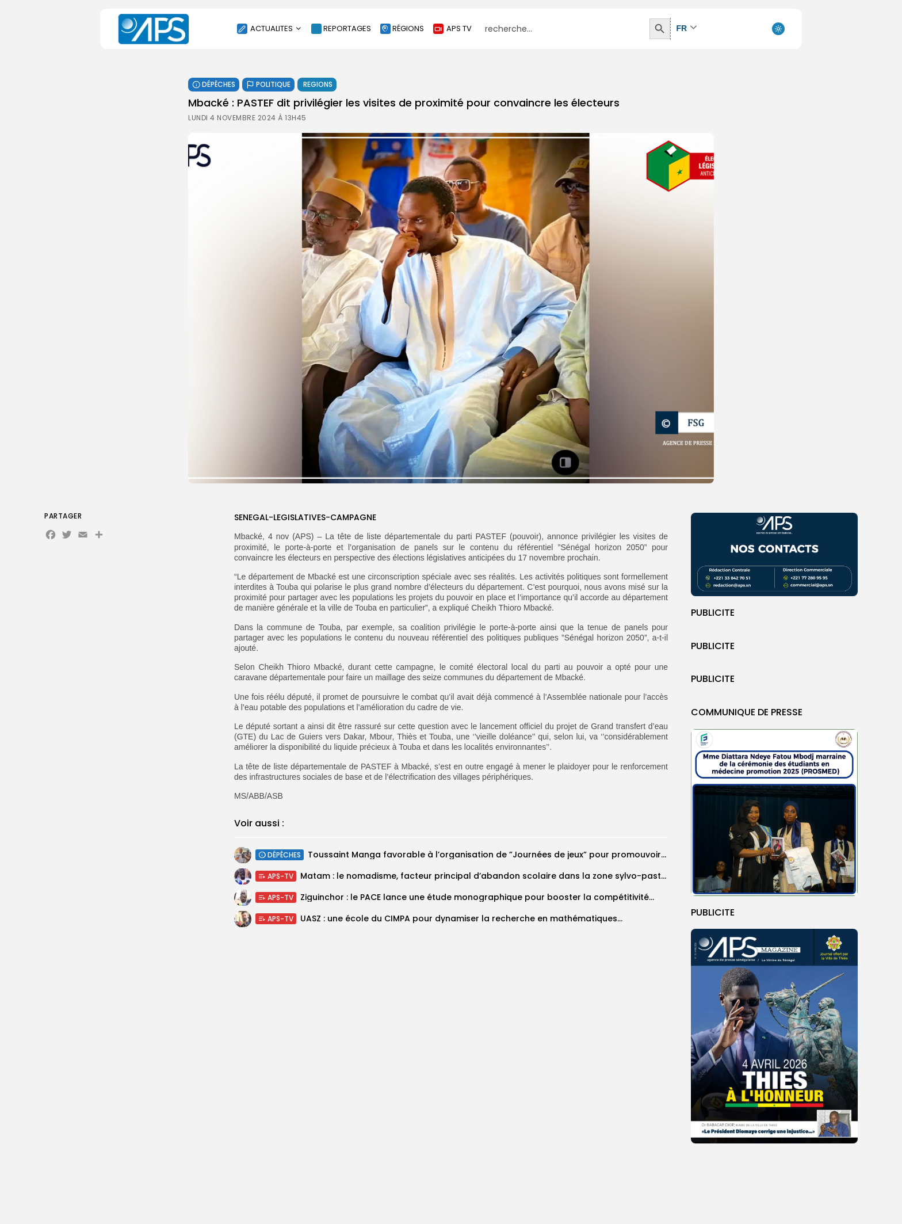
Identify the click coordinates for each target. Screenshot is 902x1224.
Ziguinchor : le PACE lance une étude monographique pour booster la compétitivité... (477, 899)
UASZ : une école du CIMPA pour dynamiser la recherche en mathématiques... (461, 921)
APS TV (452, 28)
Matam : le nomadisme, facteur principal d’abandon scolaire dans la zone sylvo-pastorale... (494, 877)
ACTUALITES (269, 28)
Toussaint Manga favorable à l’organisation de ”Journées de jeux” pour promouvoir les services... (512, 856)
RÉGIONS (402, 28)
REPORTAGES (341, 28)
